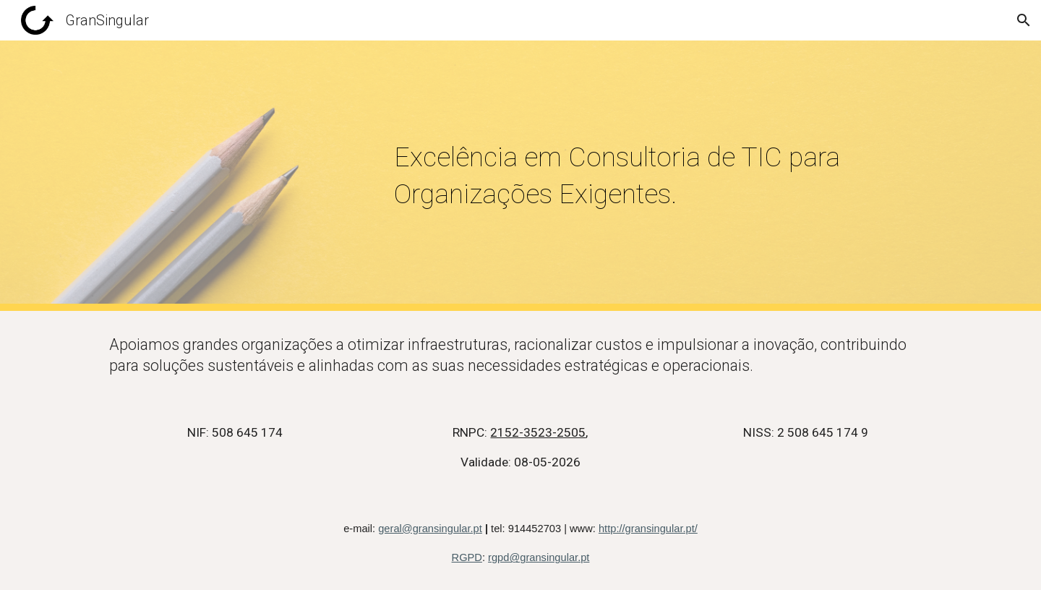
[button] (1023, 20)
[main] (663, 176)
